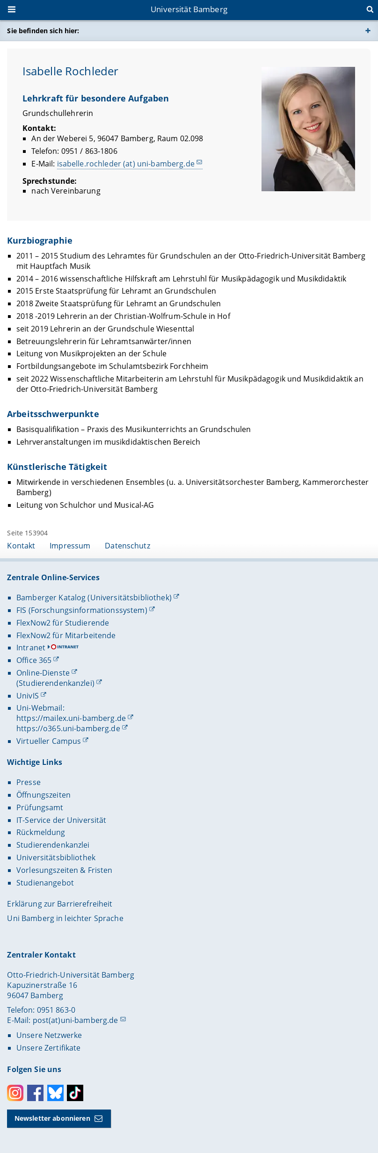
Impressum (70, 545)
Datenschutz (127, 545)
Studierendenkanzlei (53, 845)
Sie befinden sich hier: (43, 30)
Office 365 (33, 660)
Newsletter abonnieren (52, 1118)
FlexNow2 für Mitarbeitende (66, 635)
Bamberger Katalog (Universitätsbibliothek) (94, 597)
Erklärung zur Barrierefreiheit (59, 904)
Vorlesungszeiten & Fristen (64, 870)
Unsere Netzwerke (49, 1035)
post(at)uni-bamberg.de (75, 1020)
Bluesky (55, 1093)
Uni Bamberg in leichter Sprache (65, 918)
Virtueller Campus (48, 741)
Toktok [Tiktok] (75, 1093)
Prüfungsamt (40, 807)
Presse (28, 782)
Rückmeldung (40, 832)
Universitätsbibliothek (55, 857)
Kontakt (21, 545)
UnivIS (27, 696)
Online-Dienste (43, 673)
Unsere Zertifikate (48, 1048)
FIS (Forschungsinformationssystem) (81, 610)
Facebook (35, 1093)
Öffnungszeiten (43, 795)
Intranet (30, 647)
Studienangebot (45, 883)
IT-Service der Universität (61, 820)
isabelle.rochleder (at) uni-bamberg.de (126, 163)
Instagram (15, 1093)
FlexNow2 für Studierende (62, 623)
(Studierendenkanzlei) (55, 683)
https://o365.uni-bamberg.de (68, 728)
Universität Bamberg (189, 9)
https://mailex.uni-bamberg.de (71, 718)
